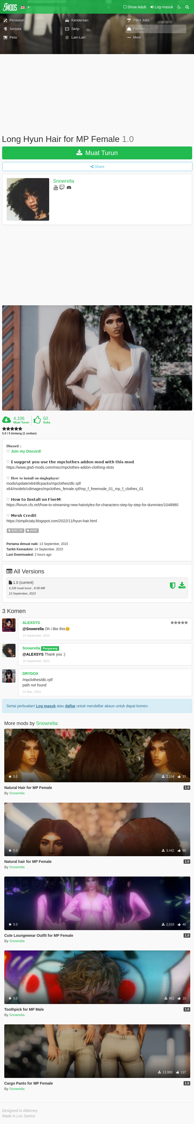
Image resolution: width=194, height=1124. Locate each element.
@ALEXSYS (33, 654)
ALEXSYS (31, 623)
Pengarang (50, 648)
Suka (46, 422)
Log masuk (46, 706)
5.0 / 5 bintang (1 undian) (19, 433)
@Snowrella (33, 629)
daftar (70, 706)
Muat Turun (97, 152)
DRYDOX (30, 673)
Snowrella (63, 181)
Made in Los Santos (18, 1116)
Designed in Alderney (20, 1110)
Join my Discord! (26, 451)
